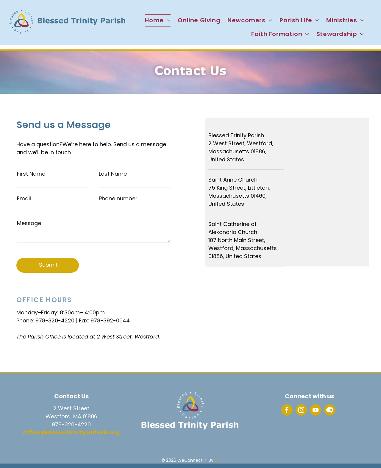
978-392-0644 (110, 320)
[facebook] (287, 410)
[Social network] (329, 410)
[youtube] (315, 410)
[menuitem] (157, 20)
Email (24, 198)
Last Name (113, 173)
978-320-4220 (54, 320)
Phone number (118, 198)
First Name (31, 173)
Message (29, 223)
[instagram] (301, 410)
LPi (217, 460)
